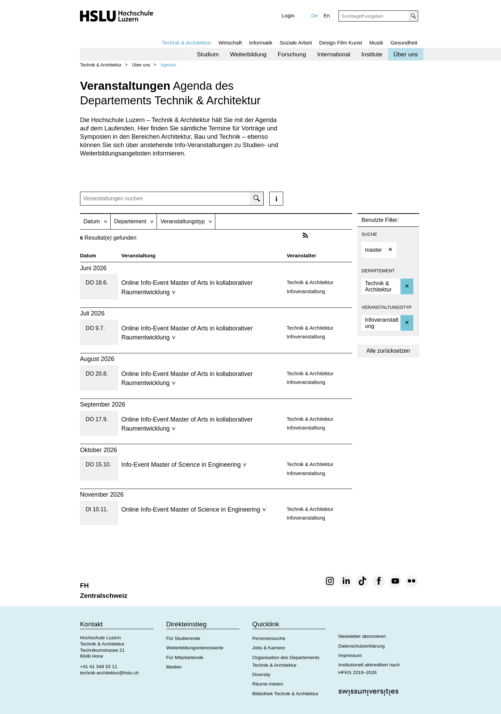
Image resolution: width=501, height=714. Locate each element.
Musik (376, 43)
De (314, 15)
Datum (88, 255)
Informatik (260, 43)
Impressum (350, 655)
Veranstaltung (138, 255)
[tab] (95, 221)
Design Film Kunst (340, 43)
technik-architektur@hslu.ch (109, 672)
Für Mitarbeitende (185, 657)
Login (287, 15)
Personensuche (268, 638)
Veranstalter (301, 255)
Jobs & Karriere (268, 647)
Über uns (405, 54)
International (333, 54)
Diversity (261, 674)
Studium (208, 54)
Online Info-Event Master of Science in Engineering (193, 509)
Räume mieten (267, 684)
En (327, 15)
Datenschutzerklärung (362, 646)
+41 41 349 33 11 (98, 666)
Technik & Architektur (186, 43)
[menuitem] (207, 54)
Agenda (168, 64)
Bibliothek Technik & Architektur (285, 693)
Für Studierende (183, 638)
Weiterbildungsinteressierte (195, 647)
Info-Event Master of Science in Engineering (184, 464)
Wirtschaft (230, 43)
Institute (371, 54)
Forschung (292, 54)
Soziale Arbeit (296, 43)
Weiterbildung (248, 54)
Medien (174, 666)
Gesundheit (404, 43)
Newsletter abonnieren (362, 636)
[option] (379, 250)
